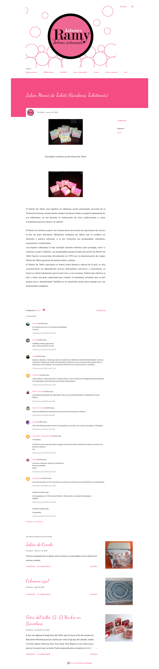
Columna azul (37, 581)
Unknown (35, 375)
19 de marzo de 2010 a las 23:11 (44, 385)
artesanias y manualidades (41, 436)
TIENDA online (48, 72)
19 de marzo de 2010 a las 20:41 (44, 333)
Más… (126, 72)
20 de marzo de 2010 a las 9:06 (43, 429)
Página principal (31, 72)
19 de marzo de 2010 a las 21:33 (44, 368)
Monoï (119, 133)
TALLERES (63, 72)
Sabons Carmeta (38, 408)
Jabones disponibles (80, 72)
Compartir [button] (121, 121)
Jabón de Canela (39, 544)
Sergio (34, 422)
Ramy (34, 459)
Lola (33, 356)
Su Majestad (36, 478)
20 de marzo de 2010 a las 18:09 (44, 502)
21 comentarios (43, 654)
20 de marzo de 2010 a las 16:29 (44, 472)
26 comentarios (43, 566)
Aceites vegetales (111, 72)
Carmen (35, 323)
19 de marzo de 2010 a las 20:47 (44, 349)
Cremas (96, 72)
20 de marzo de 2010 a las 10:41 (44, 453)
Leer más (93, 566)
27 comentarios (43, 594)
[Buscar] (123, 7)
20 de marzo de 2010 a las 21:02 (44, 516)
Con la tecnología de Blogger (79, 663)
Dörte (34, 340)
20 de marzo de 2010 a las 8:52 (43, 415)
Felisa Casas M (37, 391)
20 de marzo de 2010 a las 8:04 (43, 401)
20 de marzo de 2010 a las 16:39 (44, 486)
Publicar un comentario (34, 522)
